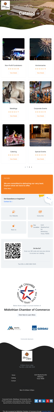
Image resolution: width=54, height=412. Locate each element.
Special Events (40, 152)
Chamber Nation (46, 411)
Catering (13, 152)
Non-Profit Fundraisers (13, 65)
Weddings (13, 108)
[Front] (6, 5)
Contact (13, 381)
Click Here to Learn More (27, 315)
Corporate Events (40, 108)
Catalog (13, 378)
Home (13, 375)
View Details (13, 73)
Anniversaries (40, 65)
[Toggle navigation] (51, 5)
